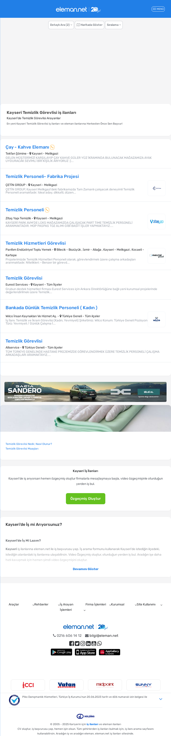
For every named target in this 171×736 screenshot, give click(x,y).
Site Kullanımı (146, 604)
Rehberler (41, 604)
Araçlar (14, 604)
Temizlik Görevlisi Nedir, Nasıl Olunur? (29, 444)
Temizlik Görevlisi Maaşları (22, 448)
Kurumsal (117, 604)
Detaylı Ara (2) (61, 24)
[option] (28, 685)
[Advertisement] (85, 69)
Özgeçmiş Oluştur (85, 498)
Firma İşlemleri (96, 604)
